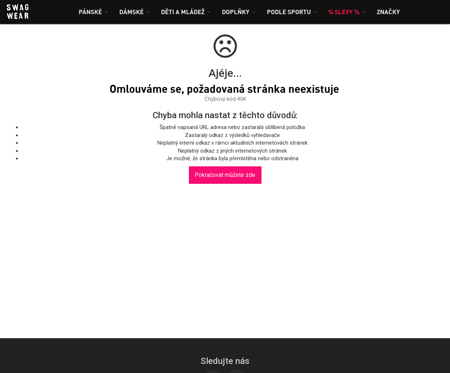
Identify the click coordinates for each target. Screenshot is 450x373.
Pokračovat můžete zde (225, 174)
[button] (93, 12)
